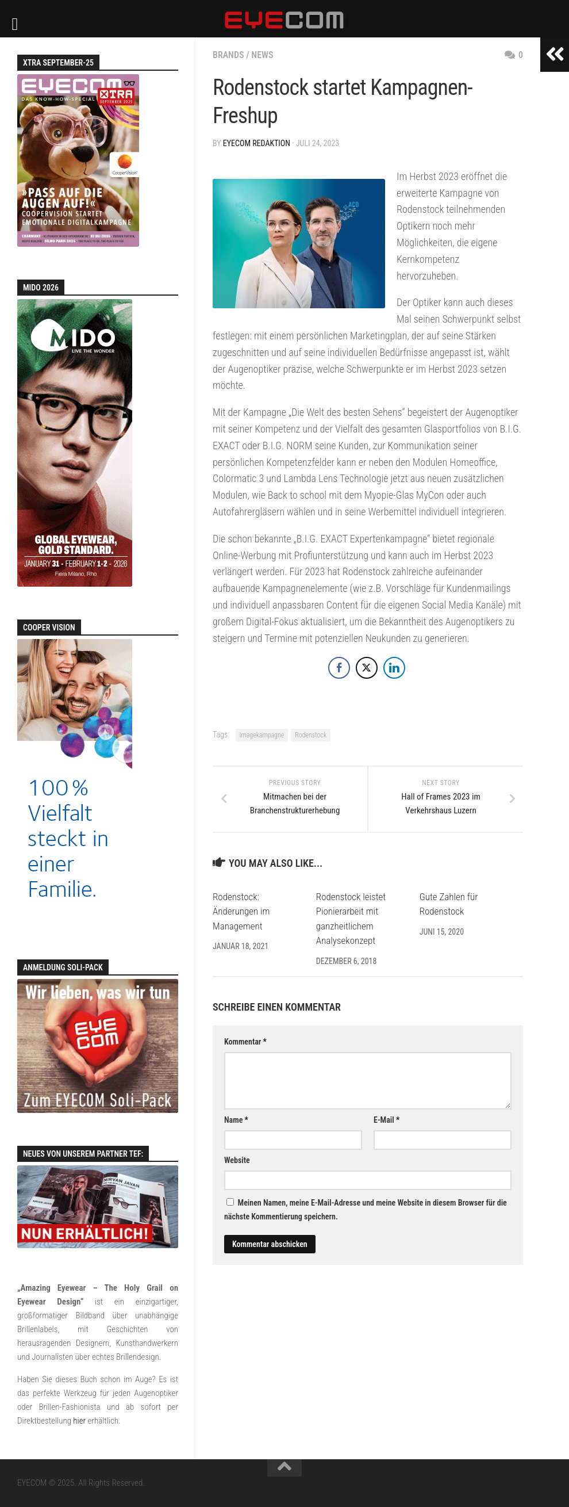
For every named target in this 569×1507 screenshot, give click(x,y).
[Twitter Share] (367, 668)
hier (79, 1421)
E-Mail (386, 1119)
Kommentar (245, 1041)
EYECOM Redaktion (256, 143)
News (262, 54)
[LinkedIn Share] (394, 668)
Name (236, 1119)
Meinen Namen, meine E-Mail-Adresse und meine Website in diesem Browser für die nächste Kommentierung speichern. (365, 1209)
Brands (228, 54)
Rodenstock (310, 735)
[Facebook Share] (339, 668)
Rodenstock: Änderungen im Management (241, 911)
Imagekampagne (262, 735)
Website (237, 1160)
